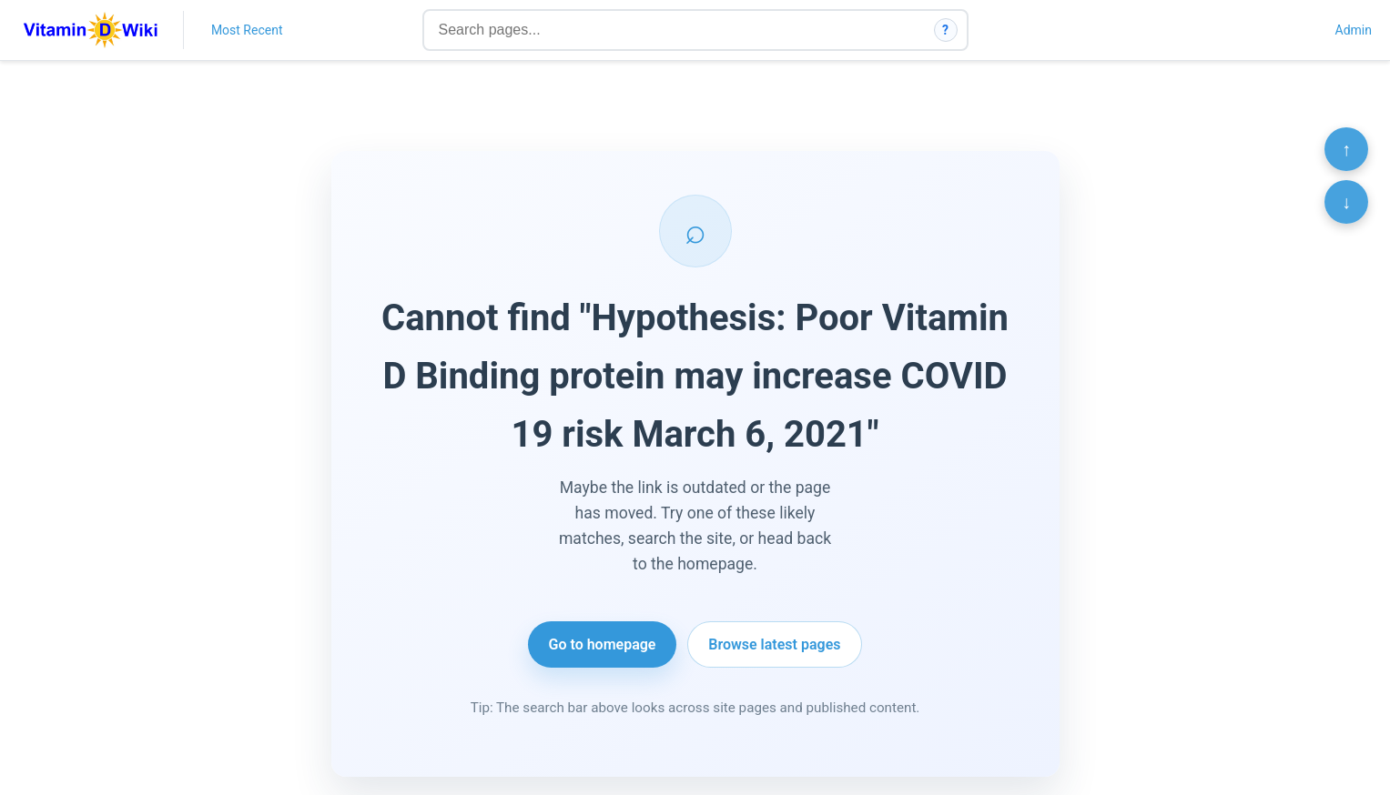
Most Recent (247, 30)
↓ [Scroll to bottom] (1346, 202)
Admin (1353, 30)
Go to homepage (602, 644)
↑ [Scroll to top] (1346, 149)
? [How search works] (945, 30)
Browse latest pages (774, 644)
